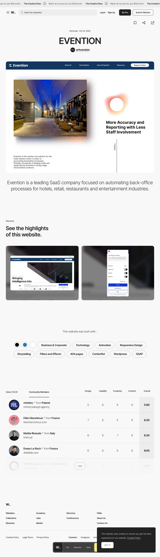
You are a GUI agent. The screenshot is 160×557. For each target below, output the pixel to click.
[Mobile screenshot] (118, 273)
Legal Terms (27, 537)
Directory (71, 513)
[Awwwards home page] (58, 547)
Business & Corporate (54, 345)
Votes (88, 547)
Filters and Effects (50, 353)
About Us (101, 518)
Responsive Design (131, 345)
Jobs (38, 518)
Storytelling (24, 353)
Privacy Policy (43, 537)
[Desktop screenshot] (42, 273)
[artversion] (80, 50)
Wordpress (120, 353)
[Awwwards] (13, 12)
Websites (10, 513)
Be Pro (125, 12)
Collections (11, 518)
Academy (40, 513)
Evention (80, 40)
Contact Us (102, 523)
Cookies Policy (12, 537)
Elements (77, 547)
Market (39, 523)
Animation (105, 345)
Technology (83, 345)
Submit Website (143, 12)
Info (67, 547)
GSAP (139, 353)
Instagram (85, 537)
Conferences (73, 518)
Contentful (98, 353)
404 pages (76, 353)
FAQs (99, 513)
